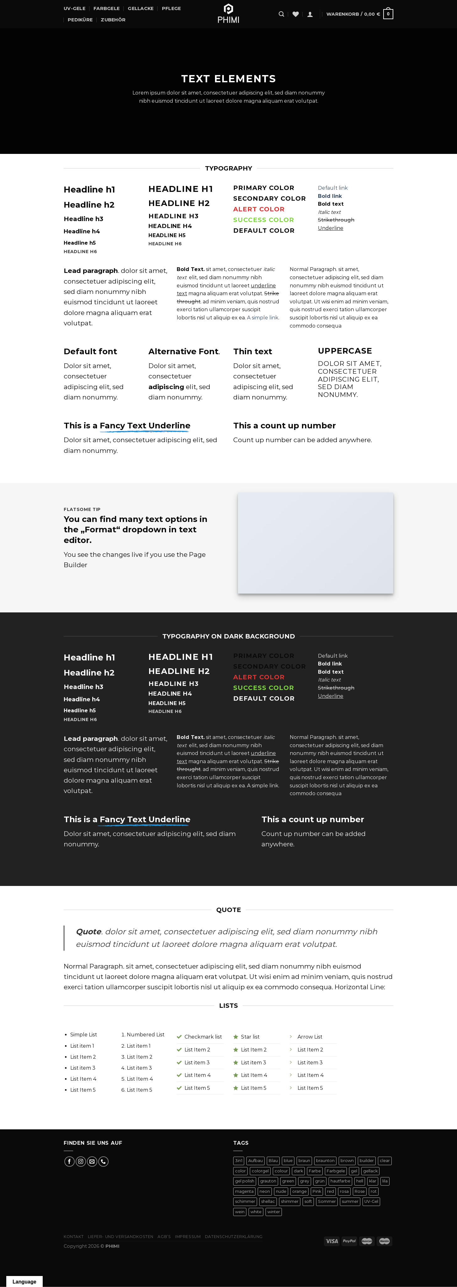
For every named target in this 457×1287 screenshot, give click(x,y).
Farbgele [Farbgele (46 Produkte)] (336, 1171)
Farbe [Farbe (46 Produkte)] (315, 1171)
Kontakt (73, 1236)
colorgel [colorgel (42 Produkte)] (260, 1171)
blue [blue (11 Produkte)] (288, 1160)
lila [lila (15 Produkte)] (385, 1181)
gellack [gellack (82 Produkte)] (370, 1171)
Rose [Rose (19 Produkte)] (360, 1191)
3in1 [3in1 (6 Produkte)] (238, 1160)
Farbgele (107, 8)
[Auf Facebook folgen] (69, 1161)
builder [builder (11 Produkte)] (367, 1160)
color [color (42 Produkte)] (240, 1171)
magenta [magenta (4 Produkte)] (244, 1191)
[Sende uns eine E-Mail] (92, 1161)
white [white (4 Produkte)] (255, 1211)
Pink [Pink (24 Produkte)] (317, 1191)
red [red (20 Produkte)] (330, 1191)
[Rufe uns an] (103, 1161)
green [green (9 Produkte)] (288, 1181)
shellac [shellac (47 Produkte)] (268, 1201)
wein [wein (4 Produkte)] (240, 1211)
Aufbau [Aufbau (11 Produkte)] (255, 1160)
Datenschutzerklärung (234, 1236)
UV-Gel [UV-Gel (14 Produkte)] (371, 1201)
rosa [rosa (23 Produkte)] (344, 1191)
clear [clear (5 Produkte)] (385, 1160)
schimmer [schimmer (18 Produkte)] (245, 1201)
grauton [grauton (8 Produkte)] (268, 1181)
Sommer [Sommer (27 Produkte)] (327, 1201)
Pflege (171, 8)
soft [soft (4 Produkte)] (308, 1201)
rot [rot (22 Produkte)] (374, 1191)
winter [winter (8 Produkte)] (273, 1211)
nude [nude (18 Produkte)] (281, 1191)
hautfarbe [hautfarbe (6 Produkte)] (340, 1181)
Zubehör (113, 20)
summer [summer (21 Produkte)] (350, 1201)
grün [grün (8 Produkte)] (320, 1181)
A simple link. (263, 318)
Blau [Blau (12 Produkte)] (273, 1160)
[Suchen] (281, 14)
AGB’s (164, 1236)
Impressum (188, 1236)
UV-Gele (74, 8)
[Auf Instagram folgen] (81, 1161)
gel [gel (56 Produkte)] (354, 1171)
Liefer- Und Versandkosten (120, 1236)
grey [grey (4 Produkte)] (304, 1181)
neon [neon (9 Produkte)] (265, 1191)
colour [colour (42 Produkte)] (281, 1171)
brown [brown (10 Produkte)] (347, 1160)
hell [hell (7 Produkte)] (359, 1181)
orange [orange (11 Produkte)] (299, 1191)
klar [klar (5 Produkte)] (372, 1181)
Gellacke (140, 8)
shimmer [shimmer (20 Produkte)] (289, 1201)
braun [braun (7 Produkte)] (304, 1160)
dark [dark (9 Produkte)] (298, 1171)
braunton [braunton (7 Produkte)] (325, 1160)
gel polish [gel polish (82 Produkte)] (244, 1181)
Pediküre (80, 20)
